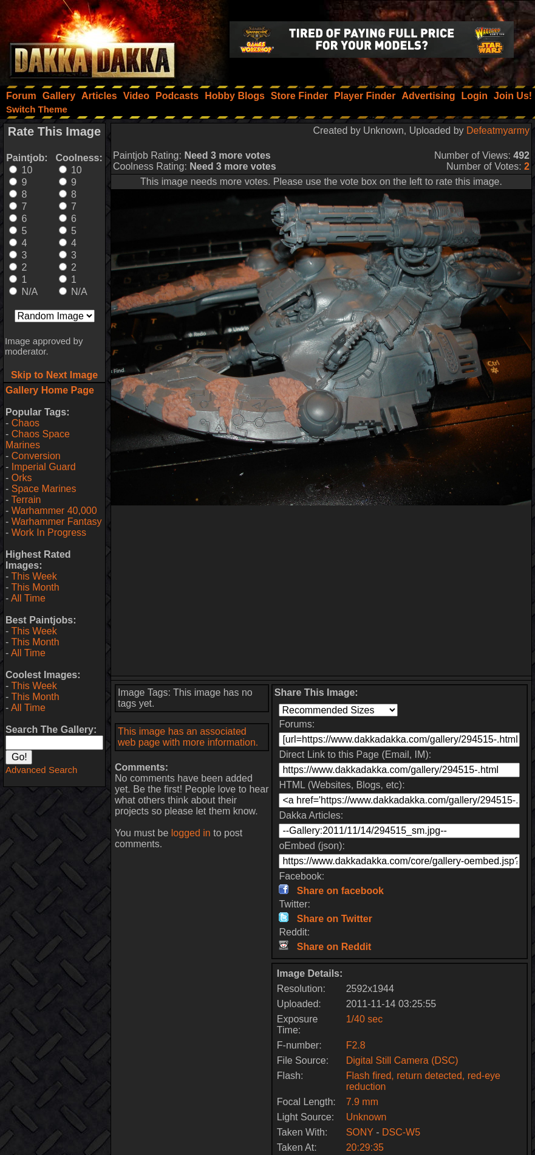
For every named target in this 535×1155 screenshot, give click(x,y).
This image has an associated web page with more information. (188, 736)
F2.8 (356, 1045)
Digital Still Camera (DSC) (402, 1060)
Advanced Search (41, 770)
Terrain (26, 499)
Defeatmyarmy (498, 130)
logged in (191, 833)
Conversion (36, 456)
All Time (28, 598)
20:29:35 (365, 1147)
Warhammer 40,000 (54, 510)
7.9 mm (362, 1102)
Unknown (366, 1117)
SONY (359, 1132)
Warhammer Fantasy (57, 521)
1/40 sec (364, 1019)
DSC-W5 (401, 1132)
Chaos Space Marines (37, 439)
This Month (35, 587)
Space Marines (44, 489)
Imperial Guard (44, 467)
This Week (33, 576)
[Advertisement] (321, 590)
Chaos (25, 423)
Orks (22, 478)
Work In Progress (49, 532)
